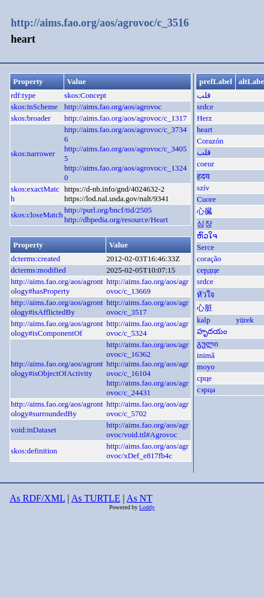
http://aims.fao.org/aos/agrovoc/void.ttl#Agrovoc (147, 429)
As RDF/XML (37, 498)
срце (204, 378)
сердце (208, 269)
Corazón (210, 140)
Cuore (206, 199)
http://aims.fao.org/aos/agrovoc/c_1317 (125, 118)
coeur (205, 163)
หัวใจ (206, 294)
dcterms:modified (38, 269)
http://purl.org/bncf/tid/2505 (108, 209)
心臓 (204, 211)
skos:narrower (33, 153)
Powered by (124, 507)
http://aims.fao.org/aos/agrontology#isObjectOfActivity (57, 368)
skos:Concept (85, 95)
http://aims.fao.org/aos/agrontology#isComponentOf (57, 328)
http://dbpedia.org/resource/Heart (116, 219)
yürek (245, 319)
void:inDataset (33, 429)
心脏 (204, 307)
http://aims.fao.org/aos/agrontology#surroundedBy (57, 408)
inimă (206, 355)
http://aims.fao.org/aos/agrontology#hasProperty (57, 286)
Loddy (147, 507)
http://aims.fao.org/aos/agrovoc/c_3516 (100, 23)
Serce (205, 247)
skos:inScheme (34, 106)
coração (209, 258)
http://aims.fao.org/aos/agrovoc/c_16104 (147, 368)
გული (207, 343)
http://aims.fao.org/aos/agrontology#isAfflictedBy (57, 307)
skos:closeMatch (37, 214)
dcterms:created (35, 258)
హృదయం (212, 331)
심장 (204, 223)
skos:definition (34, 450)
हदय (203, 176)
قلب (204, 95)
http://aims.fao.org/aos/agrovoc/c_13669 (147, 286)
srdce (205, 106)
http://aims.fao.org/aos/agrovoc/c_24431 (147, 387)
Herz (204, 118)
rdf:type (23, 95)
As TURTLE (96, 498)
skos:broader (30, 118)
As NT (139, 498)
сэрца (206, 389)
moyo (206, 366)
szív (203, 187)
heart (204, 129)
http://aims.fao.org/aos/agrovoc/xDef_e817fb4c (147, 450)
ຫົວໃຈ (207, 235)
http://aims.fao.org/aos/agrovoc (112, 106)
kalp (203, 319)
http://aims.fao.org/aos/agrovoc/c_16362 (147, 349)
